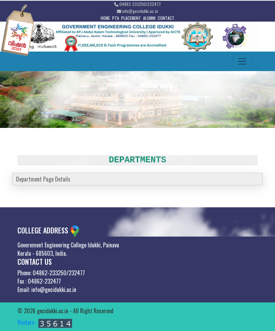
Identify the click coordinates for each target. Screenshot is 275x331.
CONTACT (166, 18)
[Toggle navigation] (242, 61)
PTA (115, 18)
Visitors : (44, 322)
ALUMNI (149, 18)
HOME (105, 18)
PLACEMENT (131, 18)
